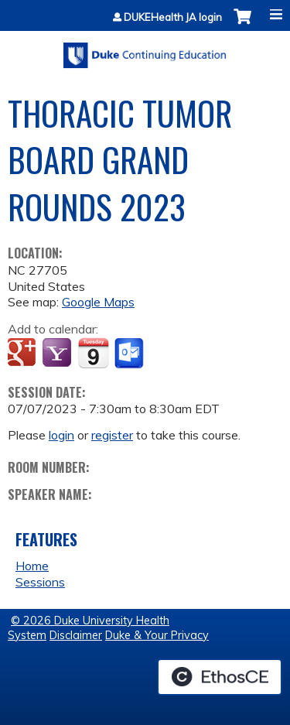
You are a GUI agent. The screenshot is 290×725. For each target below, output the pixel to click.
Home (32, 565)
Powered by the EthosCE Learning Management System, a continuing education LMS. (219, 677)
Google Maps (98, 301)
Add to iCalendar (93, 352)
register (112, 435)
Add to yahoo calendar (58, 353)
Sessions (40, 582)
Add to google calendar (23, 353)
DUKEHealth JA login (173, 17)
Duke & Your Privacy (157, 635)
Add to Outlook (130, 353)
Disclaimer (75, 635)
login (61, 435)
